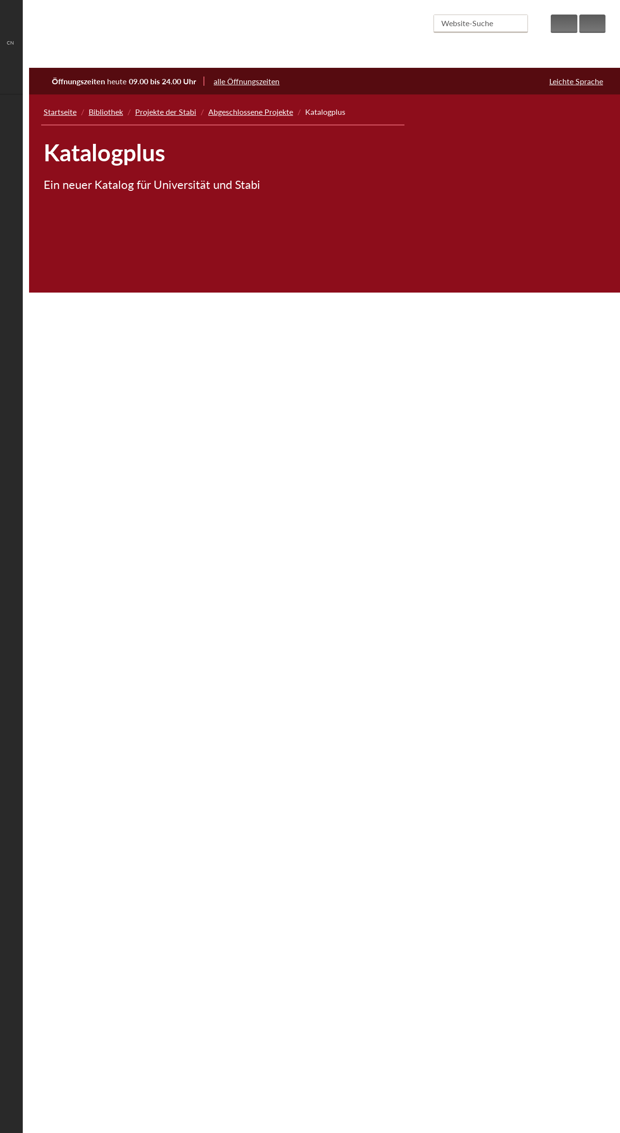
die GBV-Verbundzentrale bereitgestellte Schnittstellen (146, 300)
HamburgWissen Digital (488, 668)
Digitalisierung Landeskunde (495, 613)
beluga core (88, 268)
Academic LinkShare (482, 724)
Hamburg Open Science (488, 354)
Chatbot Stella (472, 834)
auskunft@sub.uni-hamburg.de (149, 1016)
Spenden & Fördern (507, 1072)
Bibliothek (106, 111)
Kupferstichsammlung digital (496, 503)
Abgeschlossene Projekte (250, 111)
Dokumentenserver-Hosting (495, 779)
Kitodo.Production (480, 475)
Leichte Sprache (576, 81)
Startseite (60, 111)
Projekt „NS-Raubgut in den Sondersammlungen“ (488, 238)
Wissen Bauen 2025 (482, 382)
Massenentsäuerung (475, 271)
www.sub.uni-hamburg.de (152, 1048)
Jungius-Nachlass (477, 585)
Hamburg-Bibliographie (487, 641)
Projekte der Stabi (165, 111)
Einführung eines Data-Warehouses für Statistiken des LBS (514, 442)
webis (458, 751)
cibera (458, 806)
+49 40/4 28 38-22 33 (150, 1026)
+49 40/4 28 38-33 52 (149, 1037)
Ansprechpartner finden (136, 1078)
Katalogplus (468, 530)
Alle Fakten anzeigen (321, 1078)
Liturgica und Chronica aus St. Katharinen (512, 178)
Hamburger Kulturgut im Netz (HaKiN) (506, 205)
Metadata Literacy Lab (486, 326)
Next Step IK (462, 150)
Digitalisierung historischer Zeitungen (511, 409)
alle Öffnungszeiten (253, 81)
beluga (459, 558)
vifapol (459, 696)
